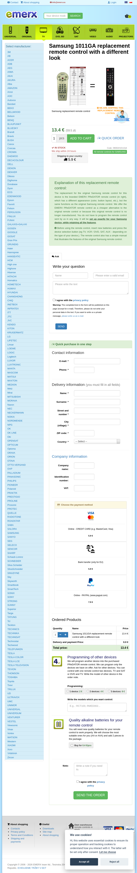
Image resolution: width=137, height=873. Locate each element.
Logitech (11, 356)
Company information (69, 456)
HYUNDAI (12, 292)
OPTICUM (12, 445)
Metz (9, 388)
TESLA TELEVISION (18, 665)
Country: (63, 441)
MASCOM (12, 372)
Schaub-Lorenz (15, 557)
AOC (9, 96)
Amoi (10, 92)
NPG (9, 424)
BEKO (10, 108)
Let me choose (107, 852)
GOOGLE (12, 232)
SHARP (11, 553)
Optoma (11, 448)
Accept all (84, 861)
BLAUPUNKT (14, 124)
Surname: (62, 402)
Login (112, 2)
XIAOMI (11, 745)
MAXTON (12, 380)
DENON (11, 168)
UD (9, 693)
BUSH (10, 140)
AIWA (10, 72)
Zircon (10, 757)
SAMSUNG (13, 533)
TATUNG (12, 617)
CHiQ (10, 300)
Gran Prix (12, 240)
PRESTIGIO (13, 496)
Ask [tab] (55, 256)
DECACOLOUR (15, 160)
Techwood (12, 645)
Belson (11, 116)
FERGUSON (14, 212)
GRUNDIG (12, 244)
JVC (9, 320)
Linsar (10, 344)
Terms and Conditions (22, 835)
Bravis (10, 136)
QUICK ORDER (111, 138)
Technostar (13, 641)
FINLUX (11, 216)
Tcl (8, 621)
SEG (9, 541)
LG (8, 336)
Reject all (114, 861)
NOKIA (11, 416)
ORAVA (11, 452)
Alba (9, 84)
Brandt (10, 132)
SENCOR (12, 549)
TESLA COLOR (15, 657)
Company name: (63, 467)
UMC (10, 701)
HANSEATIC (13, 256)
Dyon (10, 188)
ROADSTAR (13, 521)
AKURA (11, 80)
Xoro (9, 749)
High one (12, 264)
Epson (10, 200)
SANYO (11, 537)
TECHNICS (13, 629)
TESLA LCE (13, 661)
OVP (9, 468)
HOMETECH (14, 284)
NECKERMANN (15, 412)
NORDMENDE (14, 420)
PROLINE (12, 501)
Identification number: (62, 478)
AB (8, 56)
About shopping (51, 835)
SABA (10, 525)
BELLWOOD (13, 112)
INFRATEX (13, 308)
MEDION (12, 384)
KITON (11, 328)
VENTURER (13, 717)
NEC (9, 408)
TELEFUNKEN (15, 649)
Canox (10, 144)
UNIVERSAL (14, 709)
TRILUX (11, 689)
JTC (9, 316)
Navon (10, 404)
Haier (10, 248)
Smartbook (13, 585)
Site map (47, 831)
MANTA (11, 368)
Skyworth (12, 581)
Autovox (11, 100)
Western (11, 741)
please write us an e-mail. (73, 316)
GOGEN (11, 228)
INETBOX (12, 304)
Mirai (9, 392)
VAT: (66, 488)
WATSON (12, 737)
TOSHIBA (12, 677)
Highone (11, 268)
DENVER (12, 172)
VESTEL (11, 721)
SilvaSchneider (15, 569)
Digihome (12, 180)
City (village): (63, 423)
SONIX (11, 593)
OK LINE (11, 432)
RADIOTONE (14, 517)
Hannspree (13, 252)
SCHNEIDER (14, 561)
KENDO (11, 324)
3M (9, 52)
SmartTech (12, 589)
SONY (10, 597)
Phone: (64, 369)
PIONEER (12, 485)
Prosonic (11, 505)
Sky (9, 577)
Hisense (11, 272)
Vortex (10, 733)
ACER (10, 60)
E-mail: (63, 361)
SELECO (12, 545)
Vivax (10, 729)
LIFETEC (12, 340)
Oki (9, 437)
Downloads (48, 828)
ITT (9, 312)
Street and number (63, 412)
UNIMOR (12, 705)
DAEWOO (12, 156)
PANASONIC (14, 476)
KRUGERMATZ (15, 332)
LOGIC (11, 352)
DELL (10, 164)
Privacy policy (18, 831)
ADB (9, 64)
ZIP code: (63, 433)
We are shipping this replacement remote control (110, 108)
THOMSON (13, 673)
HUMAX (11, 288)
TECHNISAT (13, 637)
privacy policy (81, 300)
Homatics (12, 280)
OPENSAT (12, 440)
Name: (64, 393)
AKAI (10, 76)
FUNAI (10, 220)
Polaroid (11, 489)
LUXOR (11, 360)
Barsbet (11, 104)
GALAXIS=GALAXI (17, 224)
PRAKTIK (12, 493)
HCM (10, 260)
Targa (10, 613)
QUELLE (11, 513)
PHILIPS (11, 481)
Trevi (9, 685)
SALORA (12, 529)
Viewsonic (12, 725)
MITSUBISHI (14, 396)
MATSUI (11, 376)
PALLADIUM (13, 473)
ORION (11, 456)
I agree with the (71, 300)
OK (9, 428)
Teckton (11, 625)
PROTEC (12, 509)
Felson (10, 208)
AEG (9, 68)
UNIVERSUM (14, 713)
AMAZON (12, 88)
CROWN (11, 152)
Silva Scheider (14, 565)
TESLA (11, 653)
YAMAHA (12, 753)
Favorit (11, 204)
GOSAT (11, 236)
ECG (9, 192)
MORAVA (12, 400)
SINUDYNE (13, 573)
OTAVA (11, 460)
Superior (11, 609)
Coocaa (11, 148)
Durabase (12, 184)
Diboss (11, 176)
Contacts (15, 828)
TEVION (11, 669)
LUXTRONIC (14, 364)
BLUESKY (12, 128)
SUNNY (11, 605)
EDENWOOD (14, 196)
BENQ (10, 120)
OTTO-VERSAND (16, 465)
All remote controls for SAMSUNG (110, 152)
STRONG (12, 601)
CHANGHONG (15, 296)
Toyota (10, 681)
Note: (65, 765)
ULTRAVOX (13, 697)
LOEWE (11, 348)
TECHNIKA (13, 633)
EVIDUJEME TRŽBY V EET (32, 868)
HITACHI (11, 276)
